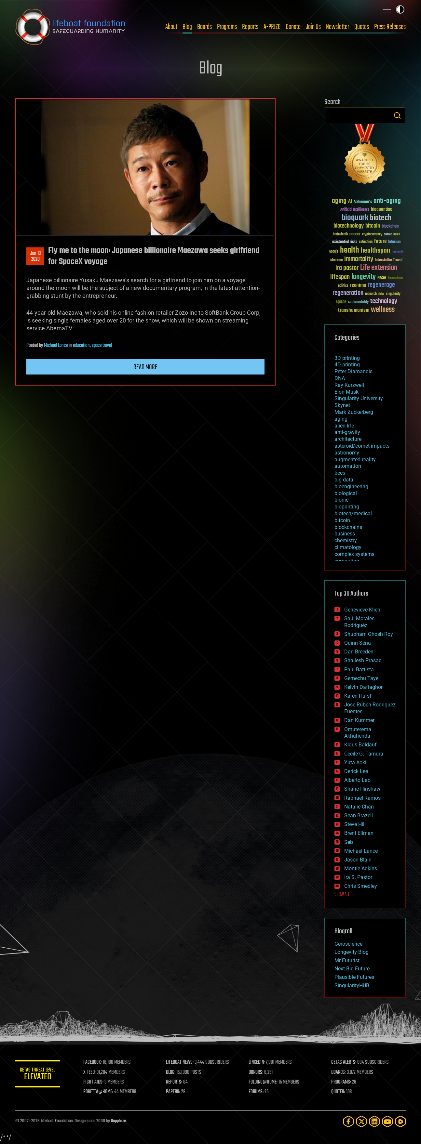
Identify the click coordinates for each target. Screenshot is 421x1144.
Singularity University (358, 398)
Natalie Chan (359, 807)
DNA (339, 378)
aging (340, 419)
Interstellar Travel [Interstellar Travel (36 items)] (388, 260)
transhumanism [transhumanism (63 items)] (353, 310)
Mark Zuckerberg (353, 412)
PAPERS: (174, 1092)
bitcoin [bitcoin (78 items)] (372, 226)
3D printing (347, 358)
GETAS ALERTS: (344, 1062)
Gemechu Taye (361, 678)
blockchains (348, 527)
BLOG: (171, 1072)
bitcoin (342, 520)
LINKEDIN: (257, 1062)
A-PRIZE (272, 27)
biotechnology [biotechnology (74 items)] (348, 226)
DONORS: (256, 1072)
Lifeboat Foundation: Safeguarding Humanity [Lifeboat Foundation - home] (70, 27)
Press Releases (390, 27)
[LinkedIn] (374, 1121)
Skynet (342, 405)
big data (343, 480)
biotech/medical (353, 513)
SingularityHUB (351, 985)
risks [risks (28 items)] (381, 294)
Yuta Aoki (355, 762)
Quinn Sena (357, 643)
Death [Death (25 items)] (396, 234)
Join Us (313, 27)
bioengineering (351, 486)
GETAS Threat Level (38, 1075)
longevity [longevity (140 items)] (363, 277)
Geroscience (348, 944)
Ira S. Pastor (358, 877)
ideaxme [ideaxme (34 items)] (336, 260)
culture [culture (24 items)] (388, 234)
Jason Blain (358, 860)
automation (347, 466)
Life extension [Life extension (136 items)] (378, 268)
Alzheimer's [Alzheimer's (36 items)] (363, 202)
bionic (341, 500)
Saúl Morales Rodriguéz (359, 621)
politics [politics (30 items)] (343, 286)
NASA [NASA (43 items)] (381, 278)
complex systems (354, 554)
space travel (102, 345)
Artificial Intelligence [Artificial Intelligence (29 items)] (354, 210)
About (171, 27)
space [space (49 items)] (341, 301)
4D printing (347, 365)
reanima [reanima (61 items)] (358, 285)
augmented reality (355, 459)
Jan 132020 (35, 256)
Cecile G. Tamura (363, 754)
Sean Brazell (358, 815)
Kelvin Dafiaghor (363, 687)
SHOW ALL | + (344, 894)
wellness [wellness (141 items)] (383, 310)
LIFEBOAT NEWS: (180, 1062)
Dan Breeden (358, 652)
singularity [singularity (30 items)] (393, 294)
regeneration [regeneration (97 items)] (348, 293)
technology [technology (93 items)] (383, 301)
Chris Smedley (360, 886)
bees (339, 473)
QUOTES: (339, 1092)
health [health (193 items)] (349, 250)
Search (397, 115)
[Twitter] (361, 1121)
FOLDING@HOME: (263, 1082)
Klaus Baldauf (360, 745)
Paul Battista (359, 669)
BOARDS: (339, 1072)
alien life (344, 426)
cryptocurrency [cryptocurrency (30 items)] (372, 234)
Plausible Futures (354, 977)
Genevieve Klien (362, 610)
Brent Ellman (358, 833)
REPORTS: (175, 1082)
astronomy (346, 453)
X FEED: (90, 1072)
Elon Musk (346, 392)
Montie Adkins (360, 868)
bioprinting (346, 507)
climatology (347, 547)
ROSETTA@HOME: (99, 1092)
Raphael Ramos (362, 798)
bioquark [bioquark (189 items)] (355, 218)
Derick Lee (356, 771)
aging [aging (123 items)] (339, 201)
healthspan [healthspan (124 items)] (375, 251)
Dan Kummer (359, 720)
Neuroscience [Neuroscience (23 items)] (395, 278)
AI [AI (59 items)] (350, 202)
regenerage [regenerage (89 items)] (381, 285)
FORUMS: (256, 1092)
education (81, 345)
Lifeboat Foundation (57, 1121)
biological (345, 493)
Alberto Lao (357, 780)
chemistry (345, 540)
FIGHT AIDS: (94, 1082)
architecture (347, 439)
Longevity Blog (351, 952)
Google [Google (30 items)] (333, 252)
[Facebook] (348, 1121)
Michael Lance (56, 345)
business (344, 534)
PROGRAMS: (341, 1082)
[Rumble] (400, 1121)
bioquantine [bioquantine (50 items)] (381, 209)
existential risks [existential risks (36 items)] (344, 242)
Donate (293, 27)
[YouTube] (387, 1121)
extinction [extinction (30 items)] (366, 242)
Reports (250, 27)
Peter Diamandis (353, 371)
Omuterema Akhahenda (357, 732)
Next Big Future (352, 969)
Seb (348, 842)
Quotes (361, 27)
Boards (204, 27)
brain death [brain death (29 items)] (340, 234)
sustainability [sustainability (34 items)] (358, 302)
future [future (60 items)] (380, 241)
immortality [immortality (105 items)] (358, 259)
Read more (145, 367)
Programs (227, 27)
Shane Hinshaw (362, 789)
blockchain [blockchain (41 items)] (390, 226)
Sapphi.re (118, 1121)
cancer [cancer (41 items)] (354, 234)
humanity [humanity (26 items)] (398, 252)
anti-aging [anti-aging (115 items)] (387, 201)
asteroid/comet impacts (361, 446)
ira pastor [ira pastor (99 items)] (347, 268)
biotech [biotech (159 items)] (380, 218)
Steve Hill (355, 824)
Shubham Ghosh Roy (368, 634)
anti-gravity (347, 432)
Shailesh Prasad (363, 660)
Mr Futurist (347, 960)
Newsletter (337, 27)
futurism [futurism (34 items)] (394, 242)
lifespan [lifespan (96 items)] (340, 277)
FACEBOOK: (93, 1062)
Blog (187, 27)
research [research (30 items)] (371, 294)
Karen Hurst (357, 696)
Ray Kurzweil (349, 385)
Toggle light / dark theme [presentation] (400, 9)
